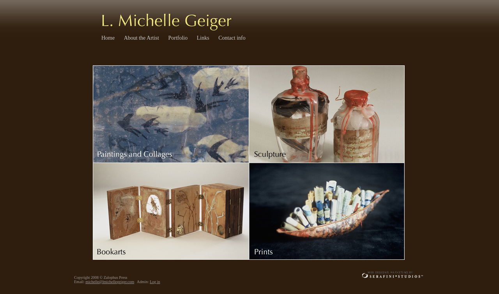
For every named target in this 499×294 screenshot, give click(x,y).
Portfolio (178, 38)
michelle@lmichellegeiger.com (109, 282)
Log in (155, 282)
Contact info (232, 38)
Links (203, 38)
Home (108, 38)
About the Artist (141, 38)
